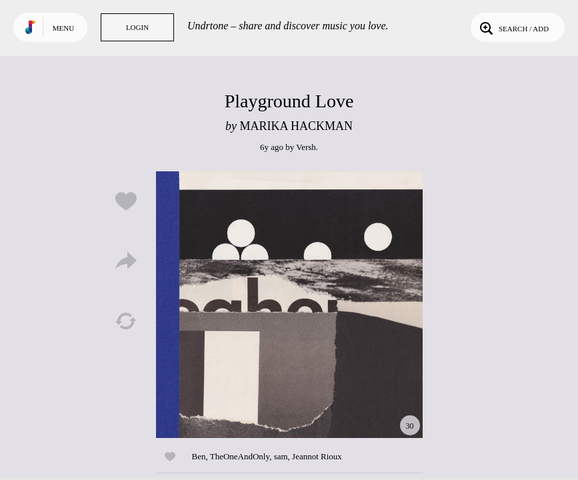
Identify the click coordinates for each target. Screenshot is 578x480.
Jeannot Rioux (317, 456)
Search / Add (513, 27)
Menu (63, 28)
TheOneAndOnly (239, 456)
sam (281, 456)
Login (137, 27)
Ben (199, 456)
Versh (306, 147)
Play (289, 304)
